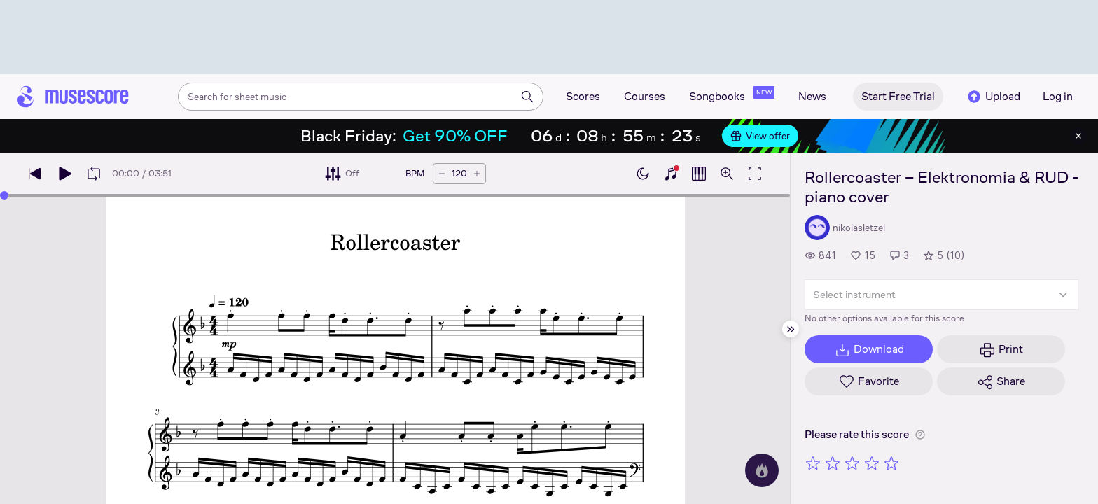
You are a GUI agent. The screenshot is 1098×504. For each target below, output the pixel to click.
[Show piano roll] (699, 174)
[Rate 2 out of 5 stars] (832, 462)
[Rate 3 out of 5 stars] (852, 462)
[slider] (4, 195)
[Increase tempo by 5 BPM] (477, 173)
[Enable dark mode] (643, 174)
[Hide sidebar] (790, 329)
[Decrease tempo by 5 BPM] (442, 173)
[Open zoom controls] (727, 174)
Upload (993, 96)
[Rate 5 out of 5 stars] (891, 462)
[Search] (527, 96)
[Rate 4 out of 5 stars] (871, 462)
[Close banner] (1078, 135)
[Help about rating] (920, 434)
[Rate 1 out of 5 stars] (813, 462)
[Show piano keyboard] (671, 174)
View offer (760, 135)
